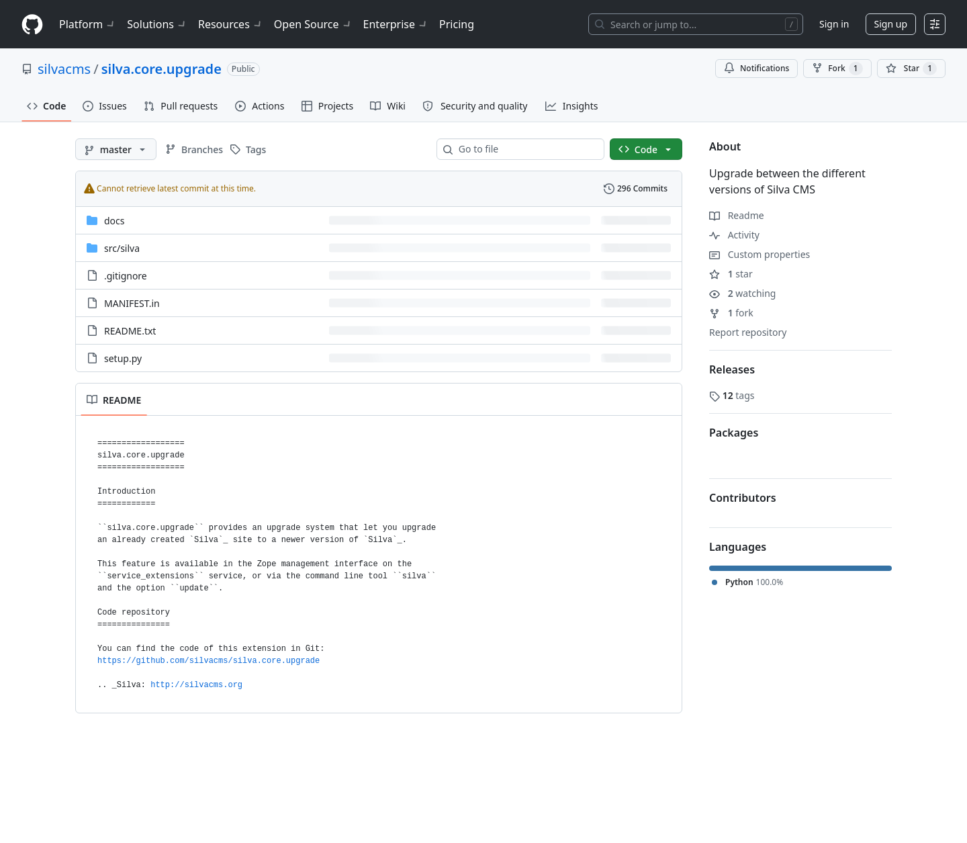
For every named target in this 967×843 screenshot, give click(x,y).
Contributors (742, 497)
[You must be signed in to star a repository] (911, 68)
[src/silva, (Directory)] (122, 248)
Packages (733, 432)
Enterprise (395, 24)
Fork (837, 68)
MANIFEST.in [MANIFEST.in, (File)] (132, 303)
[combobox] (526, 149)
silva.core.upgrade (161, 69)
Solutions (157, 24)
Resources (230, 24)
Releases (732, 369)
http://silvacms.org (196, 685)
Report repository (747, 332)
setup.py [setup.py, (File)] (123, 358)
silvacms (64, 69)
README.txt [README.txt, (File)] (130, 330)
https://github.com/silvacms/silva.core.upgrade (208, 661)
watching (742, 293)
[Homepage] (32, 24)
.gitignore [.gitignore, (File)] (125, 275)
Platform (87, 24)
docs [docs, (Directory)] (114, 220)
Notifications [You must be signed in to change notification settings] (756, 68)
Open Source (313, 24)
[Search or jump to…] (695, 24)
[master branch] (115, 149)
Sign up (890, 23)
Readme (736, 215)
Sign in (834, 23)
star (731, 273)
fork (731, 312)
